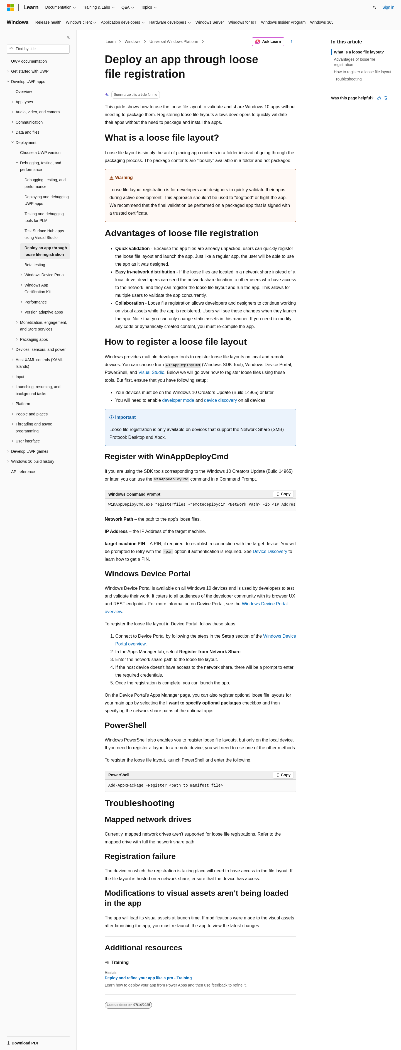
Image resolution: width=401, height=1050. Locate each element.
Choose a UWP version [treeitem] (40, 152)
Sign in (388, 7)
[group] (200, 505)
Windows (133, 41)
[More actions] (291, 41)
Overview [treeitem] (24, 91)
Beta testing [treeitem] (35, 265)
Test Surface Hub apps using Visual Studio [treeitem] (44, 234)
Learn (111, 41)
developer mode (178, 400)
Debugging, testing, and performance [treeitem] (45, 183)
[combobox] (38, 49)
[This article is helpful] (379, 98)
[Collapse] (68, 37)
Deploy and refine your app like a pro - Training (148, 978)
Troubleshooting (348, 79)
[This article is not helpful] (385, 98)
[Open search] (374, 8)
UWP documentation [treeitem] (29, 61)
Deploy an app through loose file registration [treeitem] (46, 251)
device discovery (220, 400)
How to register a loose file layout (362, 72)
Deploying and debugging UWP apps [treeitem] (47, 200)
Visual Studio (151, 372)
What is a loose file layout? (359, 52)
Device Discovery (270, 551)
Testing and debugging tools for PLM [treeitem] (44, 217)
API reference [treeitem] (23, 471)
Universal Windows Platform (174, 41)
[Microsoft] (10, 7)
